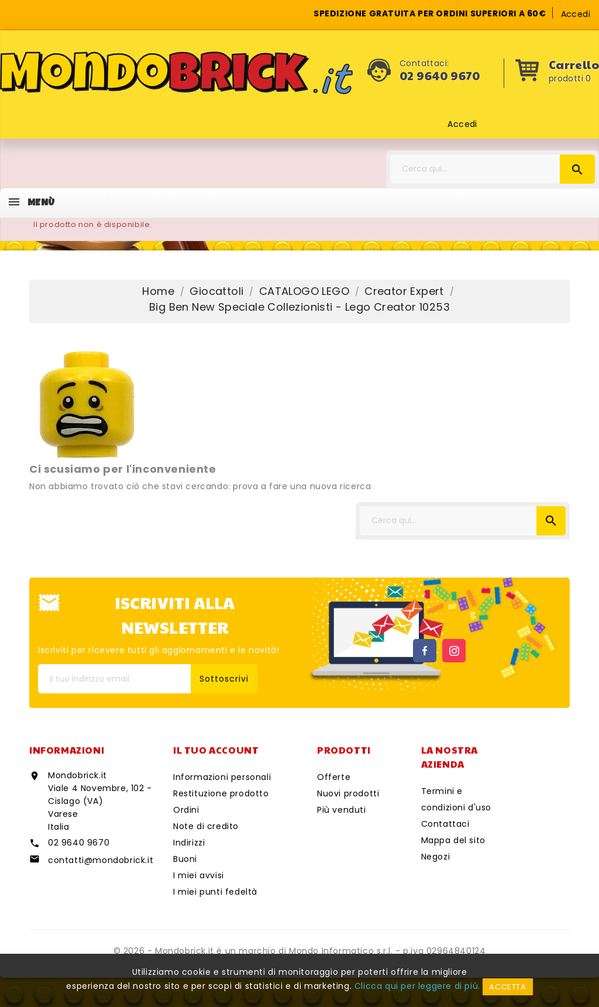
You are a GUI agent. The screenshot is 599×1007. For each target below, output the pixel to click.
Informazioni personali (222, 777)
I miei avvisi (198, 875)
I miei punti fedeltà (215, 892)
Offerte (333, 777)
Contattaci (445, 824)
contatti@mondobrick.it (100, 860)
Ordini (186, 810)
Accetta (507, 986)
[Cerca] (492, 169)
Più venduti (341, 810)
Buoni (185, 859)
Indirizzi (189, 842)
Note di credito (206, 826)
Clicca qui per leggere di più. (417, 986)
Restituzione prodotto (221, 793)
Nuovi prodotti (348, 793)
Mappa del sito (453, 840)
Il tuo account (216, 750)
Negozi (435, 856)
